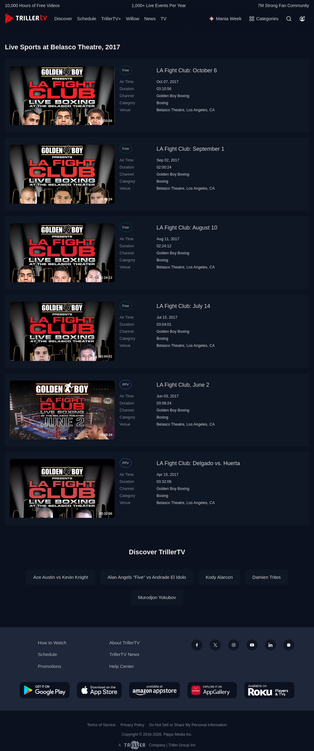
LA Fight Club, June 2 (182, 385)
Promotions (49, 666)
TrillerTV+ (111, 18)
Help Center (121, 666)
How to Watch (52, 642)
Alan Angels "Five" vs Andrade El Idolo (147, 577)
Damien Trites (266, 577)
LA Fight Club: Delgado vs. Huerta (198, 463)
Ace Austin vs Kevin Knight (60, 577)
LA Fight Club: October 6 (186, 70)
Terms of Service (101, 725)
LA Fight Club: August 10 (186, 228)
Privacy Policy (132, 725)
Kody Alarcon (219, 577)
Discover (63, 18)
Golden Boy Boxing (172, 96)
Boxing (162, 103)
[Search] (289, 18)
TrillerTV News (124, 654)
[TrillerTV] (26, 18)
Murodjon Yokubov (157, 597)
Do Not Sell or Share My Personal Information (188, 725)
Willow (132, 18)
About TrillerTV (124, 642)
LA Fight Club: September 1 (190, 149)
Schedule (86, 18)
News (150, 18)
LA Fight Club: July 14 (183, 306)
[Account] (302, 18)
